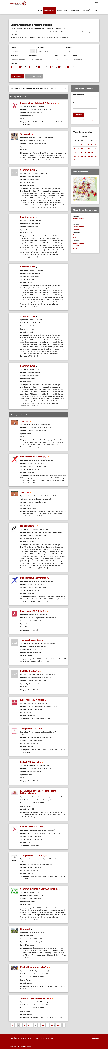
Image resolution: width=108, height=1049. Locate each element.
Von (56, 54)
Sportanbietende (62, 9)
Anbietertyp (33, 54)
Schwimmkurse (28, 168)
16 (78, 150)
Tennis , (25, 419)
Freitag (54, 65)
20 (92, 150)
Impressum (28, 1036)
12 (52, 1023)
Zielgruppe (40, 46)
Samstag (63, 65)
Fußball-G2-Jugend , (31, 760)
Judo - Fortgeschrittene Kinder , (37, 996)
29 (75, 158)
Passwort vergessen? (90, 118)
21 (96, 150)
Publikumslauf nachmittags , (35, 576)
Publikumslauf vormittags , (34, 455)
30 (78, 158)
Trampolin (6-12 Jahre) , (33, 727)
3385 (58, 1023)
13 (92, 147)
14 (96, 147)
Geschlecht (14, 54)
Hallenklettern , (29, 524)
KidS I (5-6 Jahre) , (31, 669)
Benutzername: (78, 93)
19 (89, 150)
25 (85, 154)
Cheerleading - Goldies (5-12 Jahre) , (39, 101)
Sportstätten (74, 9)
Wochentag (14, 62)
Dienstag (24, 65)
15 (75, 150)
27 (92, 154)
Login (96, 2)
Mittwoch (34, 65)
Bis (65, 54)
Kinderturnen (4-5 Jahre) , (34, 609)
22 (75, 154)
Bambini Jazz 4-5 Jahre (32, 825)
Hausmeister (45, 1036)
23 (78, 154)
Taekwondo (26, 132)
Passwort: (76, 101)
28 (96, 154)
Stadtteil (69, 46)
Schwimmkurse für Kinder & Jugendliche (40, 887)
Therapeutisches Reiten (32, 638)
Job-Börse (84, 9)
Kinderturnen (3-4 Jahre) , (34, 698)
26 (89, 154)
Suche (75, 54)
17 (82, 150)
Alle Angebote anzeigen (81, 247)
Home (40, 9)
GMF (52, 1036)
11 (47, 1023)
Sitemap (36, 1036)
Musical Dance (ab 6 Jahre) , (35, 965)
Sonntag (72, 65)
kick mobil (26, 927)
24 (82, 154)
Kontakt (95, 9)
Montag (15, 65)
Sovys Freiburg (14, 1045)
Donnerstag (45, 65)
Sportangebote (49, 9)
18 (85, 150)
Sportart (13, 46)
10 (43, 1023)
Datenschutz (13, 1036)
